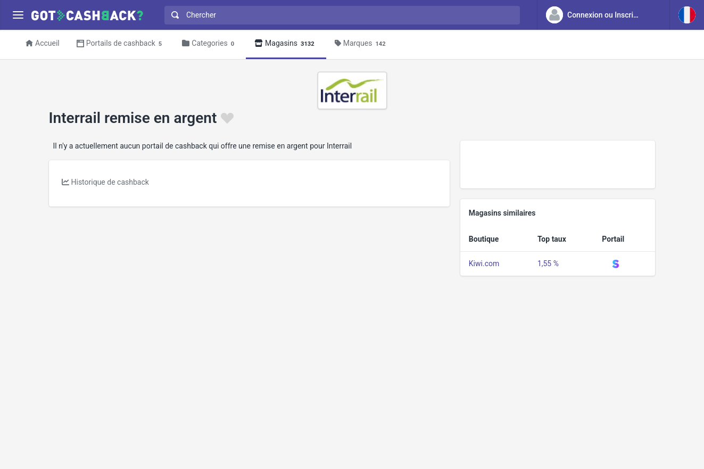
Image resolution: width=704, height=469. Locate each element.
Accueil (43, 43)
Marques (362, 44)
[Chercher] (346, 15)
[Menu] (18, 15)
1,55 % (548, 263)
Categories (209, 44)
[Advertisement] (558, 164)
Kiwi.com (484, 263)
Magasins (286, 44)
